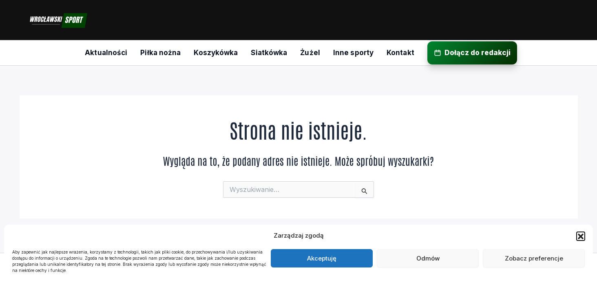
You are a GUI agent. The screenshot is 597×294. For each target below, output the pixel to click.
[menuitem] (106, 53)
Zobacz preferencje (534, 258)
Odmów (428, 258)
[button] (581, 236)
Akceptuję (321, 258)
